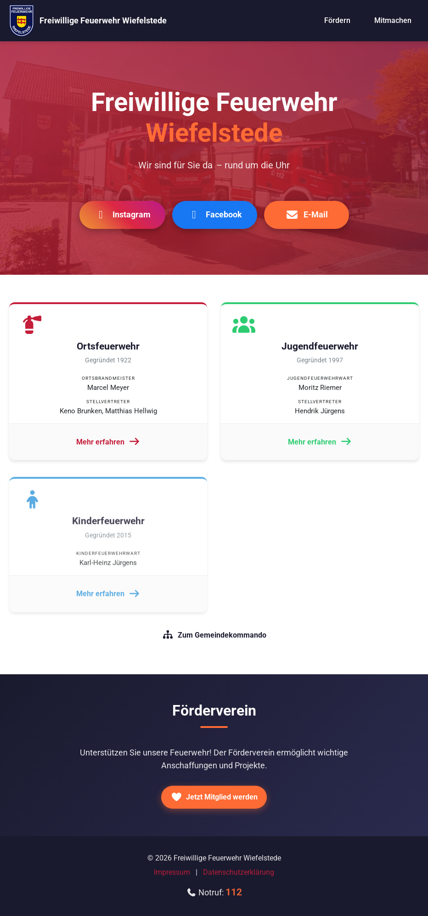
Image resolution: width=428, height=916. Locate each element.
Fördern (337, 20)
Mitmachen (392, 20)
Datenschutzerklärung (238, 872)
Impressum (172, 872)
